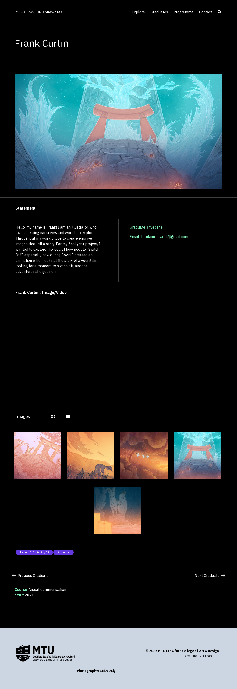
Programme (183, 12)
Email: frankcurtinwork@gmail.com (159, 236)
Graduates (159, 12)
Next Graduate (210, 575)
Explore (138, 12)
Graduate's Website (146, 227)
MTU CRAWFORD (39, 12)
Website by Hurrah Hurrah (203, 656)
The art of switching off (34, 552)
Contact (205, 12)
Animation (63, 552)
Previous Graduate (30, 575)
